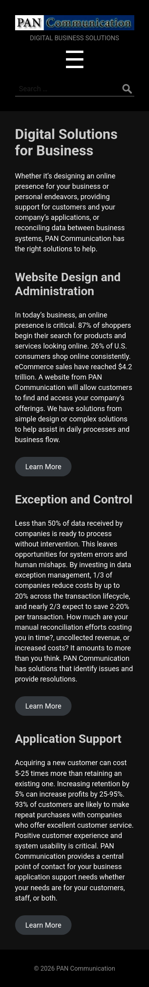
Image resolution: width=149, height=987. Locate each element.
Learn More (43, 466)
